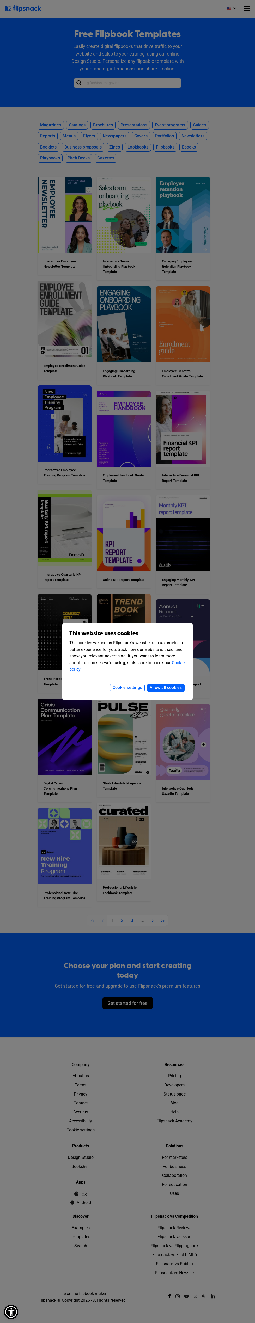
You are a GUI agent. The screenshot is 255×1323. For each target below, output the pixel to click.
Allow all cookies (166, 687)
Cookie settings (127, 687)
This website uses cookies (103, 633)
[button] (11, 1312)
